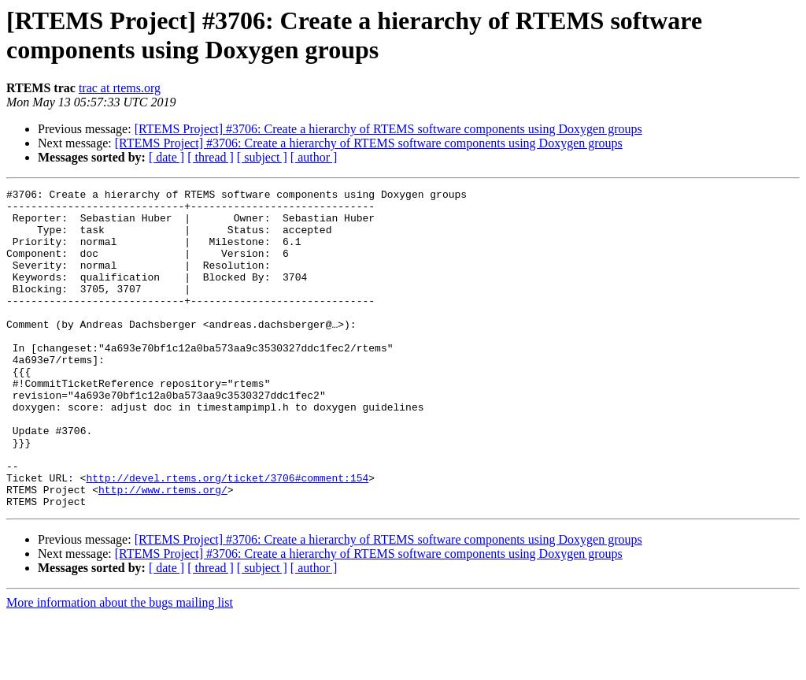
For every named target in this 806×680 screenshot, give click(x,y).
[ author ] (314, 157)
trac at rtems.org (120, 88)
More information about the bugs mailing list (119, 666)
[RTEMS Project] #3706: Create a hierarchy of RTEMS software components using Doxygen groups (388, 129)
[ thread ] (210, 157)
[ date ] (166, 157)
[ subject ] (262, 157)
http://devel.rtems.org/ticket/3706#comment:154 (227, 537)
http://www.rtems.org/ (162, 551)
